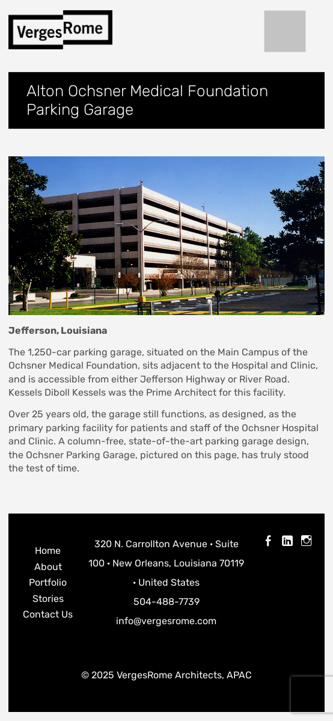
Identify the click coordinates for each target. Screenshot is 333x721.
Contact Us (48, 614)
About (48, 566)
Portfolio (48, 582)
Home (48, 550)
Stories (48, 598)
